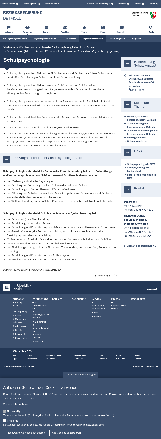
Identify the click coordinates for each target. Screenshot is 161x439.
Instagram (123, 4)
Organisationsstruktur (93, 38)
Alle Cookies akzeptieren (66, 432)
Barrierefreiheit (53, 4)
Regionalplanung (20, 312)
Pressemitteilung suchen (119, 307)
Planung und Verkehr (19, 304)
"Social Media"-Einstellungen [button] (100, 4)
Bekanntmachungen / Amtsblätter (100, 307)
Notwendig (13, 411)
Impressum (138, 366)
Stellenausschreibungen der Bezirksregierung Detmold (142, 132)
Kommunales (21, 338)
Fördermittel (21, 334)
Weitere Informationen (16, 404)
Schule (18, 316)
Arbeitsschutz (21, 326)
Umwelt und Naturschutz (19, 320)
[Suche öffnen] (151, 29)
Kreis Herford (103, 357)
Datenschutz (152, 366)
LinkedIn (139, 4)
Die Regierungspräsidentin (15, 38)
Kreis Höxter (138, 357)
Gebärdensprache (31, 4)
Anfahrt (97, 316)
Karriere (57, 299)
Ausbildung (79, 299)
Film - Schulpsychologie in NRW (141, 176)
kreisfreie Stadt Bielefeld (53, 357)
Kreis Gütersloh (120, 357)
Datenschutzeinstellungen (81, 374)
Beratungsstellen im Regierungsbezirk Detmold (141, 118)
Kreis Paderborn (32, 357)
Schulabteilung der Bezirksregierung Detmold (141, 125)
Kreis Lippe (15, 357)
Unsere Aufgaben (117, 38)
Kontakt (97, 312)
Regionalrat (138, 299)
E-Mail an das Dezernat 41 (140, 246)
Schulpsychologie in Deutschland (138, 169)
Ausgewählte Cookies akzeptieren (25, 432)
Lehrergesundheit (137, 137)
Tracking (12, 420)
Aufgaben (18, 299)
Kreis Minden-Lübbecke (80, 357)
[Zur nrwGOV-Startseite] (23, 15)
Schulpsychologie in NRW (141, 164)
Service (96, 299)
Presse (115, 299)
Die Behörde (70, 38)
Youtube (153, 4)
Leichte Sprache (10, 4)
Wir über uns (40, 299)
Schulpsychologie (137, 141)
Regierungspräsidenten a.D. (46, 38)
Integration (136, 38)
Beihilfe (18, 330)
